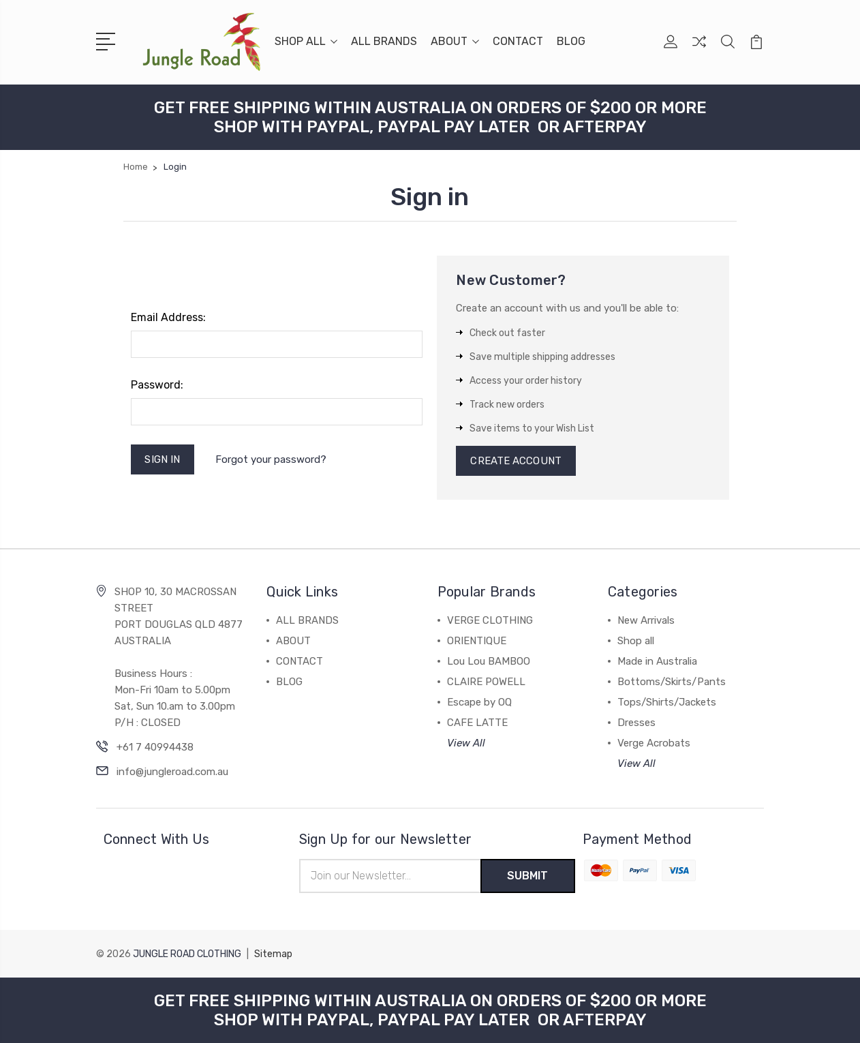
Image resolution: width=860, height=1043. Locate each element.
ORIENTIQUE (476, 641)
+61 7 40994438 (155, 747)
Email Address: (168, 317)
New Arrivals (646, 620)
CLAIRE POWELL (486, 682)
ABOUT (455, 41)
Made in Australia (657, 661)
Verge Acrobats (653, 743)
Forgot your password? (270, 459)
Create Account (515, 461)
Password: (157, 384)
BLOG (571, 41)
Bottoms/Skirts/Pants (671, 682)
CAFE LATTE (477, 722)
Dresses (636, 722)
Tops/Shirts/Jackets (666, 702)
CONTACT (518, 41)
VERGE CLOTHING (490, 620)
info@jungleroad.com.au (172, 772)
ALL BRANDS (384, 41)
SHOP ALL (306, 41)
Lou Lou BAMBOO (488, 661)
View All (466, 743)
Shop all (635, 641)
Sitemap (273, 954)
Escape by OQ (479, 702)
